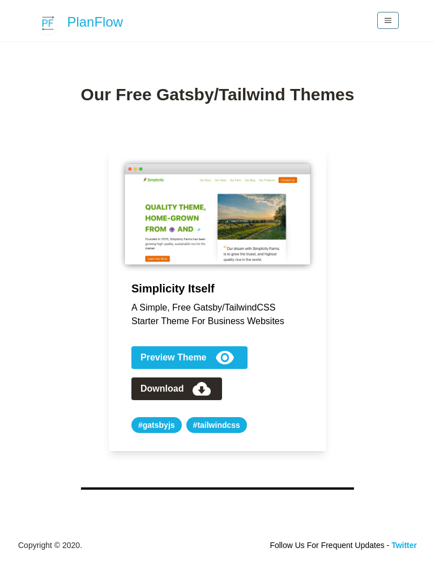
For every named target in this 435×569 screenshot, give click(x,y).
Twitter (404, 545)
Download (175, 389)
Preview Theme (187, 357)
